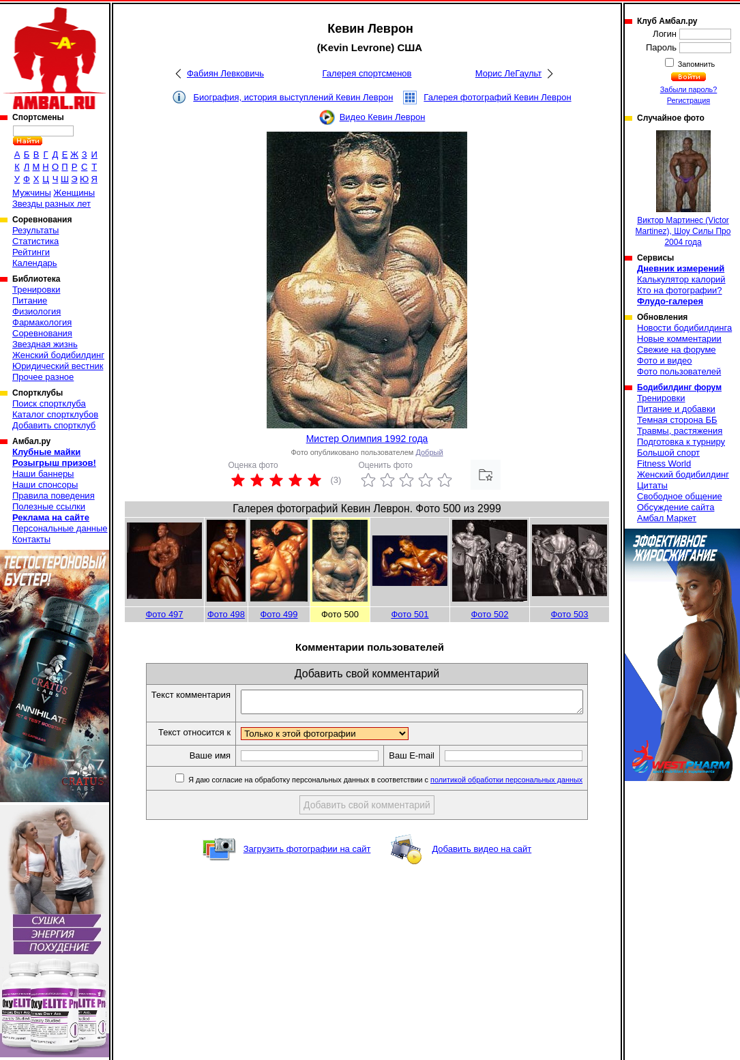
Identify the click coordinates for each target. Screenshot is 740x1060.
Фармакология (42, 322)
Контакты (31, 539)
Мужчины (31, 193)
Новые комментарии (679, 339)
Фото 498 (226, 614)
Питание (29, 300)
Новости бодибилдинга (684, 328)
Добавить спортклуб (53, 425)
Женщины (74, 193)
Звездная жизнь (45, 344)
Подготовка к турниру (681, 442)
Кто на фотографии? (679, 290)
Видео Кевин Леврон (383, 117)
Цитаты (652, 485)
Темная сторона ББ (677, 420)
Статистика (35, 241)
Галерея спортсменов (367, 73)
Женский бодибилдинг (58, 355)
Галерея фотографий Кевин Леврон (497, 97)
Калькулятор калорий (681, 279)
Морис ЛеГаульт (508, 73)
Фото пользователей (679, 371)
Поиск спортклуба (49, 403)
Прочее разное (43, 377)
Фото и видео (664, 360)
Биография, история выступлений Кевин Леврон (293, 97)
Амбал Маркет (666, 518)
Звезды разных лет (51, 203)
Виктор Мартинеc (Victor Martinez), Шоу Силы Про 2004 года (683, 188)
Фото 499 (278, 614)
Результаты (35, 230)
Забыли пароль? (688, 89)
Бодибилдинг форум (679, 387)
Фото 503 (569, 614)
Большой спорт (668, 452)
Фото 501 (409, 614)
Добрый (429, 452)
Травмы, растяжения (679, 431)
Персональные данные (60, 528)
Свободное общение (679, 496)
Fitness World (664, 463)
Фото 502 (489, 614)
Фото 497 (164, 614)
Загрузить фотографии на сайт (307, 853)
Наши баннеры (43, 474)
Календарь (34, 263)
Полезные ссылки (48, 506)
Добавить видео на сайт (481, 853)
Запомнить (695, 64)
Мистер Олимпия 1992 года (367, 438)
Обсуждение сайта (675, 507)
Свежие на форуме (676, 349)
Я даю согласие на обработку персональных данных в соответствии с (405, 784)
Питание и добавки (676, 409)
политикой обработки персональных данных (527, 784)
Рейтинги (31, 252)
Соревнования (42, 333)
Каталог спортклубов (55, 414)
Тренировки (36, 289)
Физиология (36, 311)
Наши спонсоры (45, 485)
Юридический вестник (57, 366)
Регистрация (688, 100)
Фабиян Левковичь (225, 73)
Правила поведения (53, 495)
